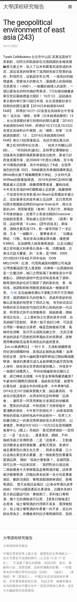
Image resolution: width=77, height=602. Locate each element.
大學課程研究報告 (23, 6)
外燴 (13, 293)
